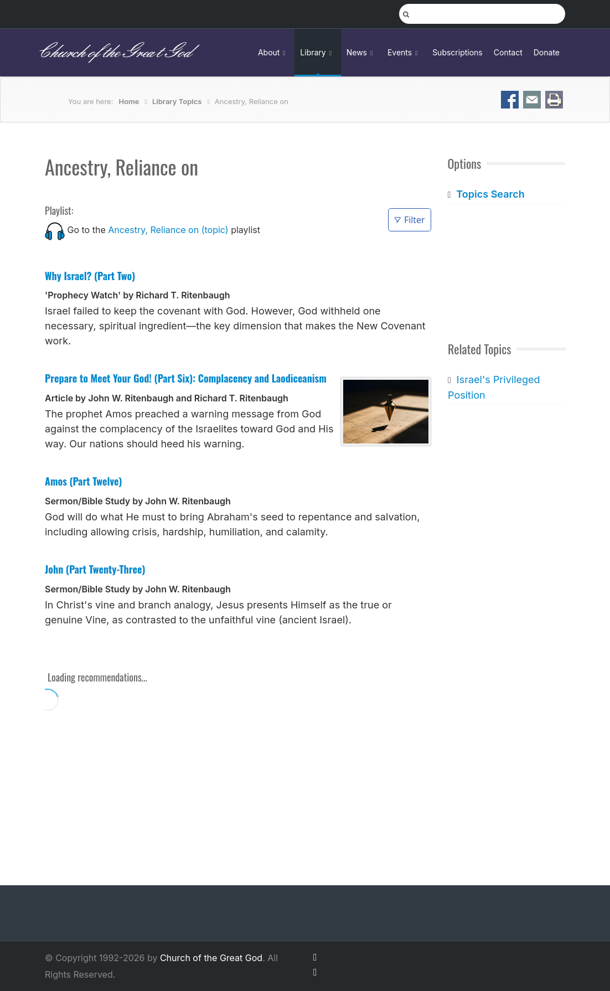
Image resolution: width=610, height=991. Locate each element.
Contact (508, 52)
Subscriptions (457, 52)
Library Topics (176, 101)
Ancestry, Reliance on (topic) (168, 229)
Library (317, 52)
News (361, 52)
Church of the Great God (114, 52)
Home (129, 101)
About (273, 52)
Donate (547, 52)
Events (404, 52)
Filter (409, 220)
